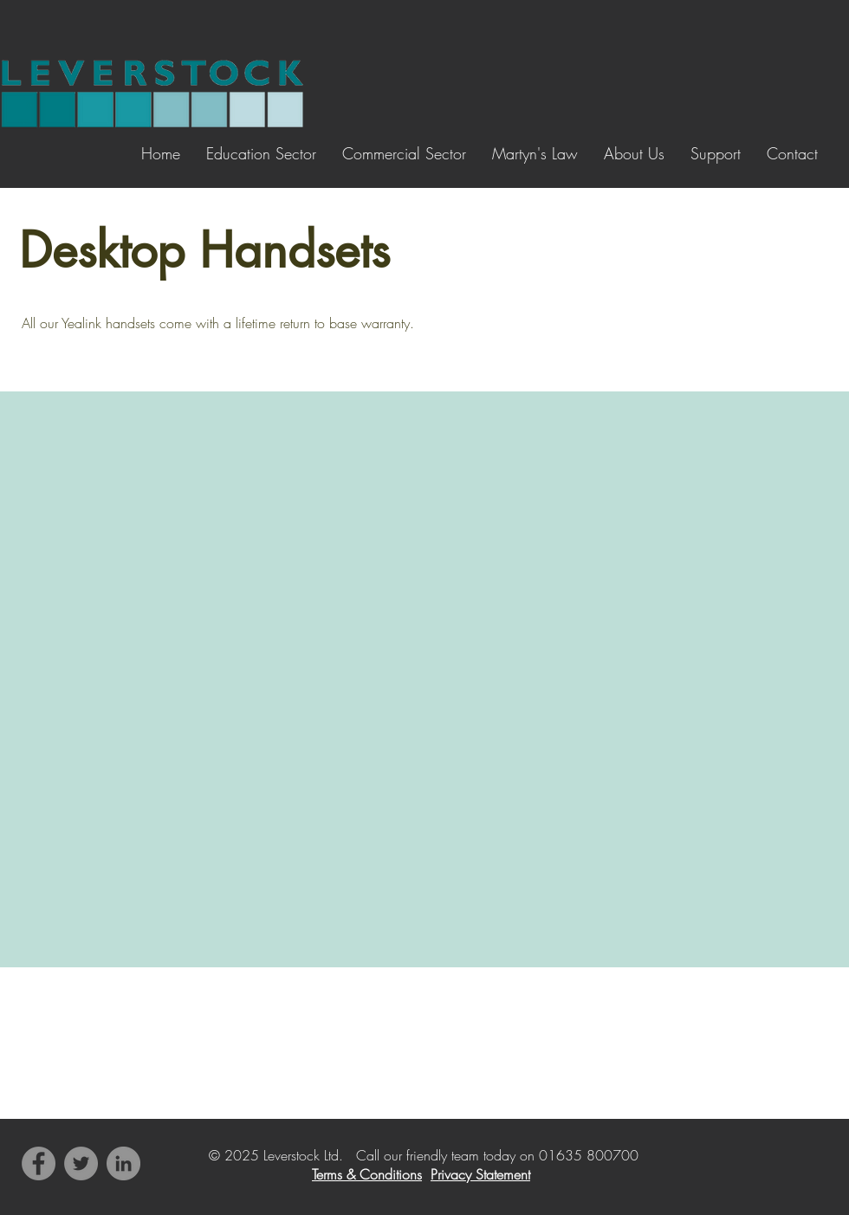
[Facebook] (38, 1163)
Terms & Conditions (367, 1174)
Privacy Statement (480, 1174)
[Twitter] (81, 1163)
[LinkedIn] (123, 1163)
